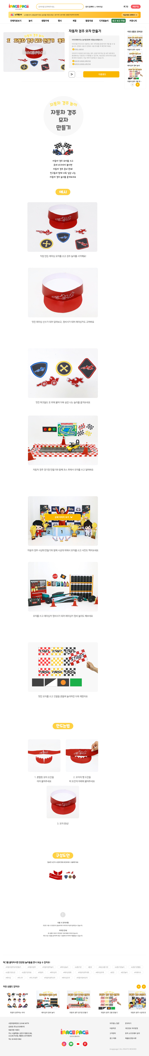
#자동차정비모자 (82, 977)
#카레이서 (137, 972)
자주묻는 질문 (114, 1023)
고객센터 (113, 1033)
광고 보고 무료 (118, 20)
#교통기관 (78, 966)
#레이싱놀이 (64, 966)
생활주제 (45, 20)
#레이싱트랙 (100, 972)
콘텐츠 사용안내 (76, 49)
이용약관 (113, 1028)
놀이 (30, 20)
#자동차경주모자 (49, 977)
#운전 (112, 972)
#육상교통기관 (103, 966)
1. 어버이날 (98, 6)
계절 (74, 20)
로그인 (126, 7)
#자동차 (40, 972)
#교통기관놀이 (119, 966)
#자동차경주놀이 (47, 966)
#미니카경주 (33, 977)
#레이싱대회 (67, 972)
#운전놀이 (124, 972)
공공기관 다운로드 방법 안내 (80, 61)
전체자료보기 (15, 20)
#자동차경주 (32, 966)
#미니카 (20, 977)
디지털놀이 (104, 20)
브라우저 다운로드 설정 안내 (80, 64)
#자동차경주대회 (83, 972)
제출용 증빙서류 (130, 1038)
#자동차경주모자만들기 (13, 966)
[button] (139, 986)
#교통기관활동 (136, 966)
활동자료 (89, 20)
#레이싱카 (53, 972)
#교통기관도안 (10, 972)
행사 (60, 20)
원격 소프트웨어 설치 (132, 1033)
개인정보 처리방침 (131, 1028)
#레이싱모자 (66, 977)
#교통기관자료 (26, 972)
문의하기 (128, 1023)
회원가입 (136, 7)
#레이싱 (8, 977)
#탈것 (90, 966)
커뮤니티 (133, 20)
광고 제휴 (113, 1038)
